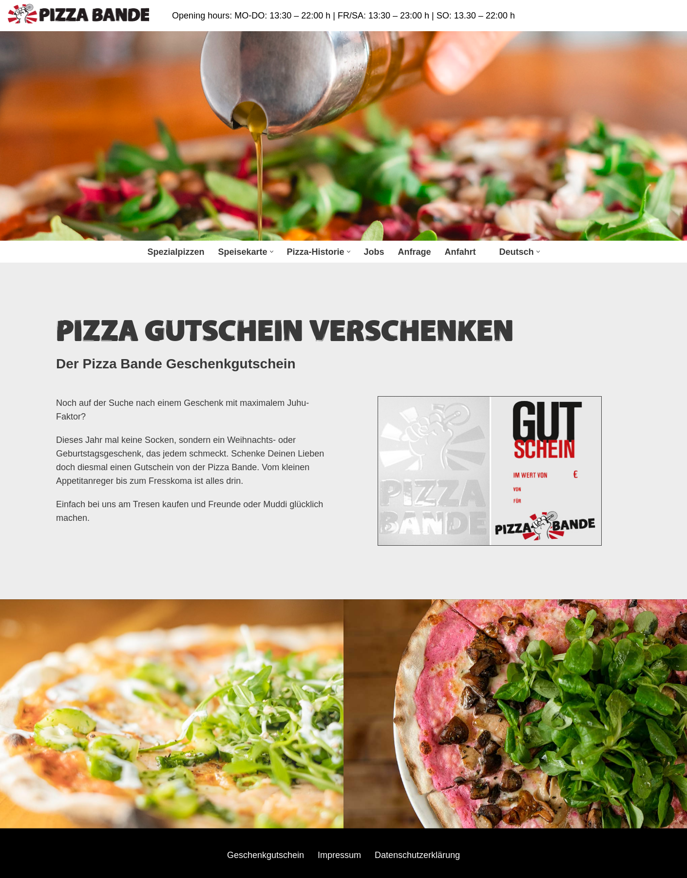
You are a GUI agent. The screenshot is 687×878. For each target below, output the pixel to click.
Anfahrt (460, 252)
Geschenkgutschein (265, 855)
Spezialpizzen (175, 252)
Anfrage (414, 252)
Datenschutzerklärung (417, 855)
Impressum (339, 855)
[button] (271, 251)
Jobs (374, 252)
